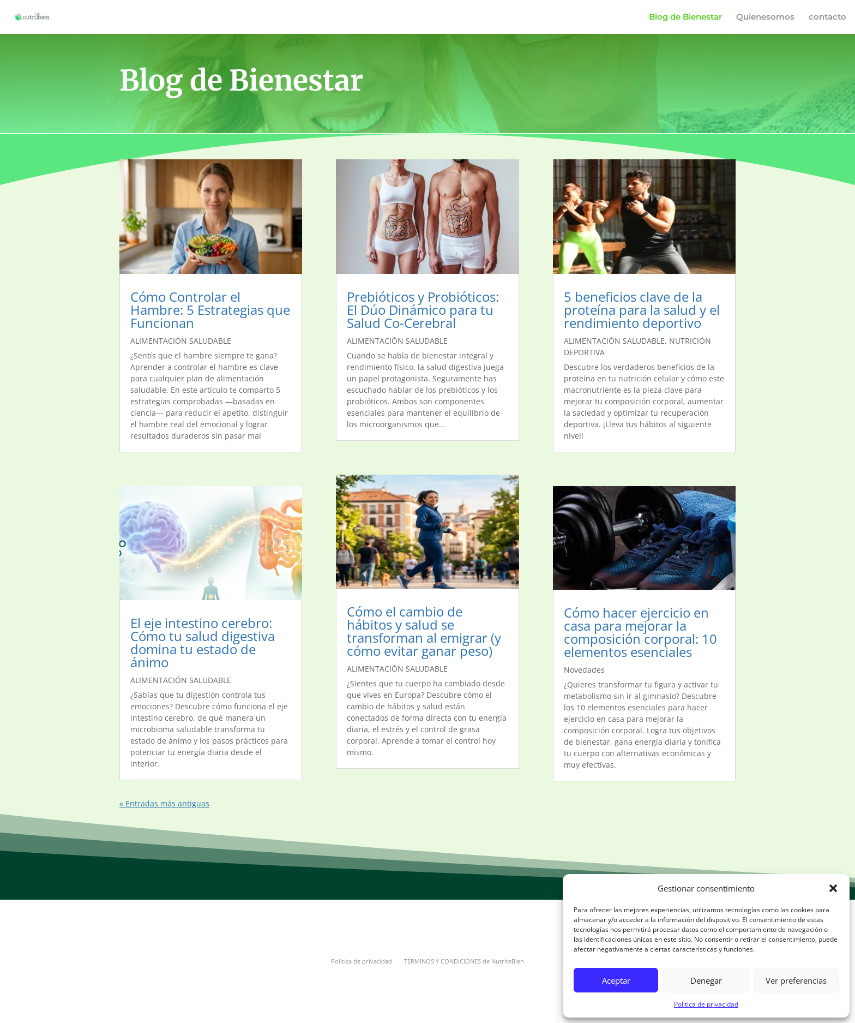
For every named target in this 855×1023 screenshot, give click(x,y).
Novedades (584, 670)
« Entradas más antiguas (164, 803)
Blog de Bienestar (685, 17)
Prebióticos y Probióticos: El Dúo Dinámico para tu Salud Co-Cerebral (423, 310)
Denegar (706, 980)
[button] (833, 888)
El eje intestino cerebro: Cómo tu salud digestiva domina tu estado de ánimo (202, 642)
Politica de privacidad (706, 1004)
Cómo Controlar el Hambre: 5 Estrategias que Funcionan (210, 310)
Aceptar (616, 980)
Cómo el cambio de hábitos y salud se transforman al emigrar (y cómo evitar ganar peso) (424, 631)
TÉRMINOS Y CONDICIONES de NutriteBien (464, 961)
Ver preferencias (796, 980)
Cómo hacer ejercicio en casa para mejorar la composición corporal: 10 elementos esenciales (640, 632)
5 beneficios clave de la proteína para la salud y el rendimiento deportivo (642, 310)
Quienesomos (765, 17)
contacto (827, 17)
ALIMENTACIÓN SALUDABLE (180, 341)
